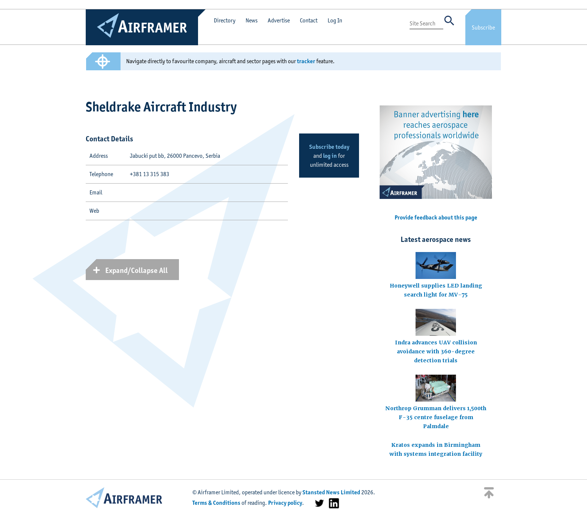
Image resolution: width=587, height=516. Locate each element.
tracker (306, 61)
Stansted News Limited (331, 492)
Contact (308, 20)
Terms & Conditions (216, 502)
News (252, 20)
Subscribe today (329, 146)
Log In (335, 20)
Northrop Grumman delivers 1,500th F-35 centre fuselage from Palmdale (435, 417)
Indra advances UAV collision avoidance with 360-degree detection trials (436, 351)
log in (330, 155)
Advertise (279, 20)
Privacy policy (285, 502)
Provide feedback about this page (436, 217)
